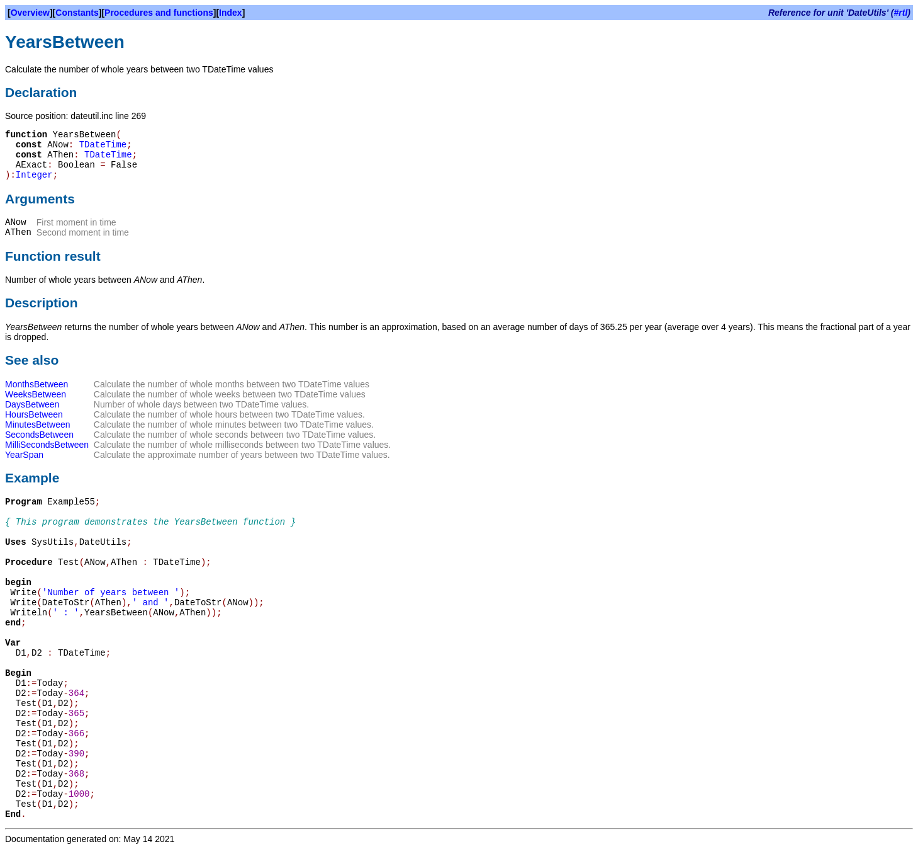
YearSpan (24, 455)
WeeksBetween (35, 394)
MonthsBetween (36, 384)
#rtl (901, 13)
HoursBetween (34, 414)
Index (230, 13)
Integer (34, 175)
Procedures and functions (158, 13)
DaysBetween (32, 404)
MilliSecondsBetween (47, 445)
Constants (76, 13)
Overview (30, 13)
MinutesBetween (37, 424)
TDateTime (103, 145)
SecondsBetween (39, 435)
